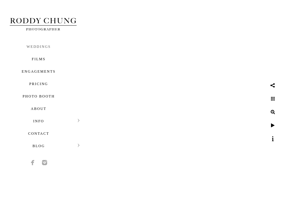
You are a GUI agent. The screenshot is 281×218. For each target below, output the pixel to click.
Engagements (39, 71)
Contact (38, 133)
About (38, 109)
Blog (38, 146)
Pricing (38, 84)
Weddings (39, 47)
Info (38, 121)
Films (38, 59)
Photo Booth (38, 96)
